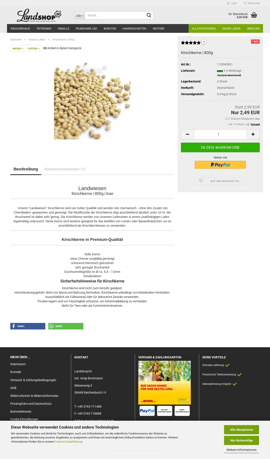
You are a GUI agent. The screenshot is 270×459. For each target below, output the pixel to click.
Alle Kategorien (204, 28)
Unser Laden (231, 28)
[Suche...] (79, 15)
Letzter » (34, 48)
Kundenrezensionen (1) (64, 169)
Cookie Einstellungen (24, 419)
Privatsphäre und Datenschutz (31, 403)
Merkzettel (252, 3)
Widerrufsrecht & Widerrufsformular (34, 396)
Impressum (18, 364)
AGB (13, 388)
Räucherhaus (20, 28)
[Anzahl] (220, 134)
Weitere (158, 28)
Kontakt (15, 372)
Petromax (44, 28)
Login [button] (232, 3)
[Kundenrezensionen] (191, 44)
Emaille (63, 28)
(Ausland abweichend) (229, 75)
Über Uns (253, 28)
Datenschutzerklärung (68, 441)
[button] (187, 134)
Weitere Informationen (241, 450)
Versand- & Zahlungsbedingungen (33, 380)
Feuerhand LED (86, 28)
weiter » (17, 48)
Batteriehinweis (20, 411)
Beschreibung (26, 169)
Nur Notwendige (241, 440)
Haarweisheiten (134, 28)
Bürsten (110, 28)
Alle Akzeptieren (241, 429)
